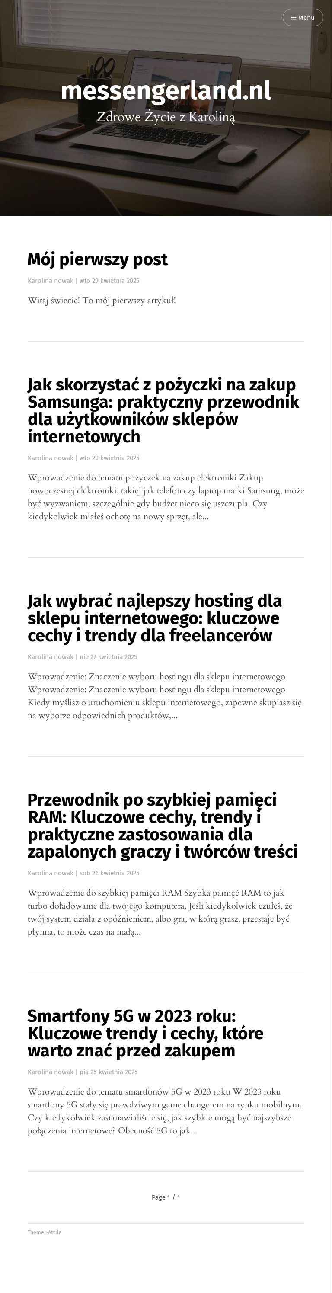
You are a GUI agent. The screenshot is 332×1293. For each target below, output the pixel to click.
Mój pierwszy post (97, 259)
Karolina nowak (50, 281)
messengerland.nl (166, 90)
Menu (303, 18)
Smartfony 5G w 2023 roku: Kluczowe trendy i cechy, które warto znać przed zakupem (145, 1033)
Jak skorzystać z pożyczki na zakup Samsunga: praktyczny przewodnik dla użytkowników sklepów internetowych (163, 410)
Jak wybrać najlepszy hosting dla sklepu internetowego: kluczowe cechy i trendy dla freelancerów (154, 618)
